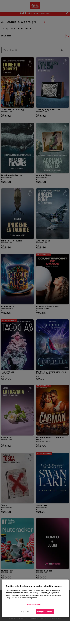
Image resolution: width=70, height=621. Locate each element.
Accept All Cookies (45, 611)
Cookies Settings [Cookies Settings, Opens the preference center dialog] (34, 604)
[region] (35, 598)
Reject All (25, 611)
